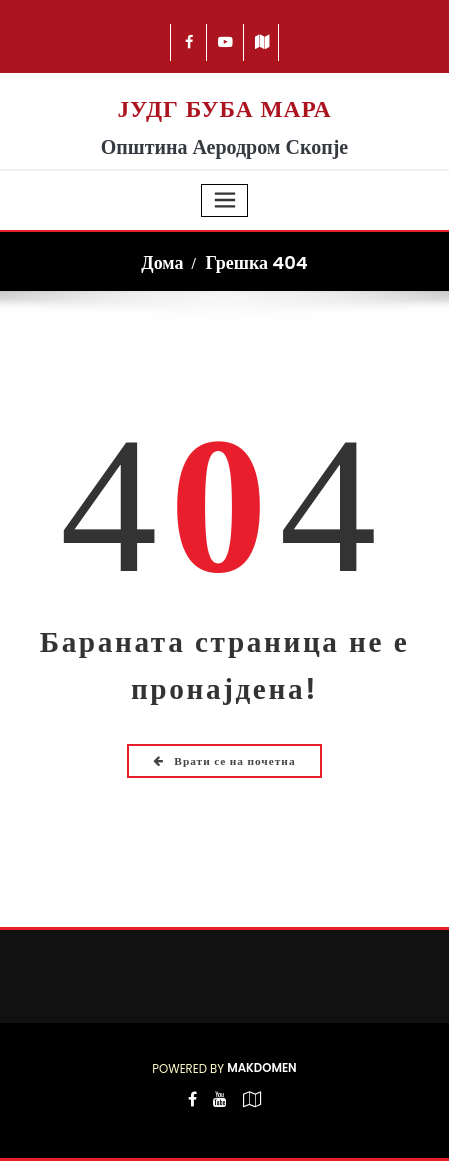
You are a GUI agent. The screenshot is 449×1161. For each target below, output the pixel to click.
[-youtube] (220, 1113)
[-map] (262, 42)
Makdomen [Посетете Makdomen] (262, 1068)
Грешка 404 (256, 262)
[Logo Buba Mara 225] (224, 83)
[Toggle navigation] (225, 200)
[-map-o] (252, 1113)
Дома (162, 262)
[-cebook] (189, 42)
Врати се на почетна (224, 761)
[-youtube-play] (225, 42)
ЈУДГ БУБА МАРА (224, 109)
